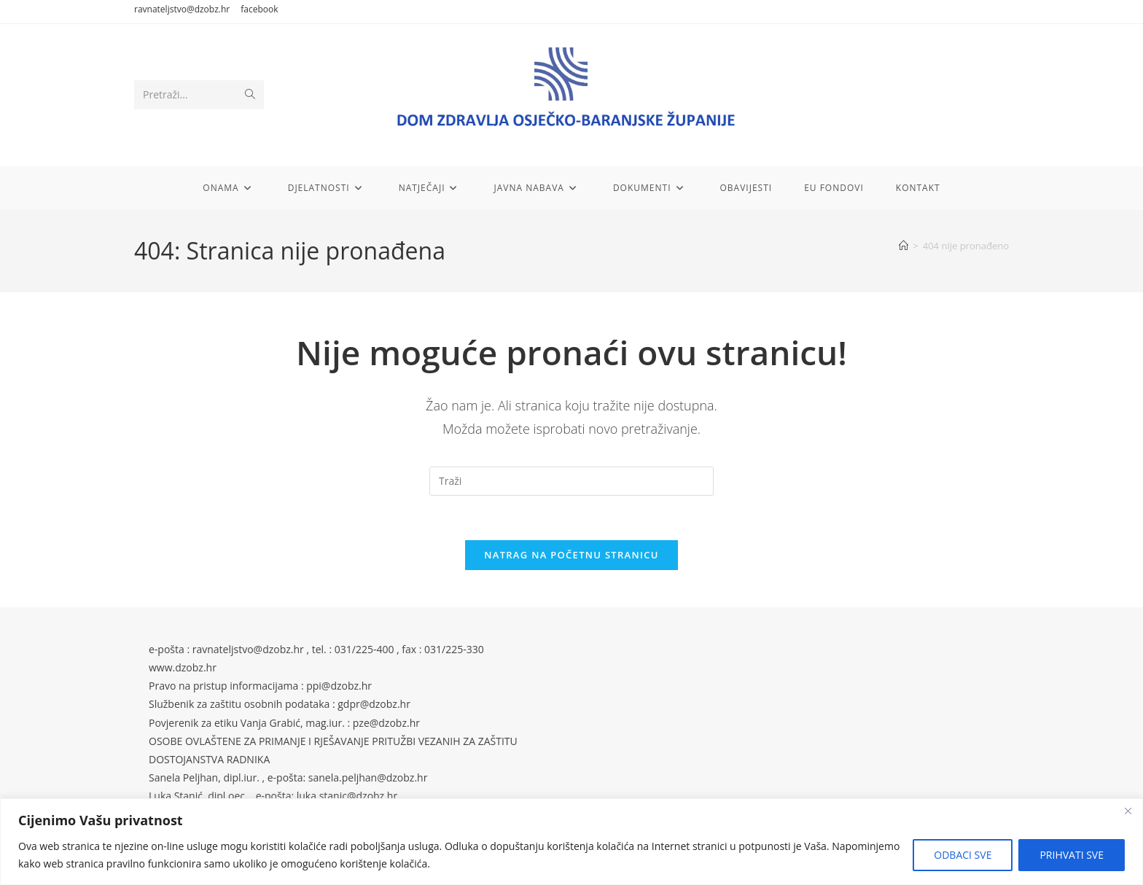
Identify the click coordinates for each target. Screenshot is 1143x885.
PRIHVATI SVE (1071, 855)
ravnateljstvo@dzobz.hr (182, 9)
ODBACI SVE (962, 855)
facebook (259, 9)
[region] (571, 841)
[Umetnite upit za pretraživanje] (571, 481)
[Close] (1127, 810)
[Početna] (903, 245)
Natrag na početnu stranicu (571, 554)
